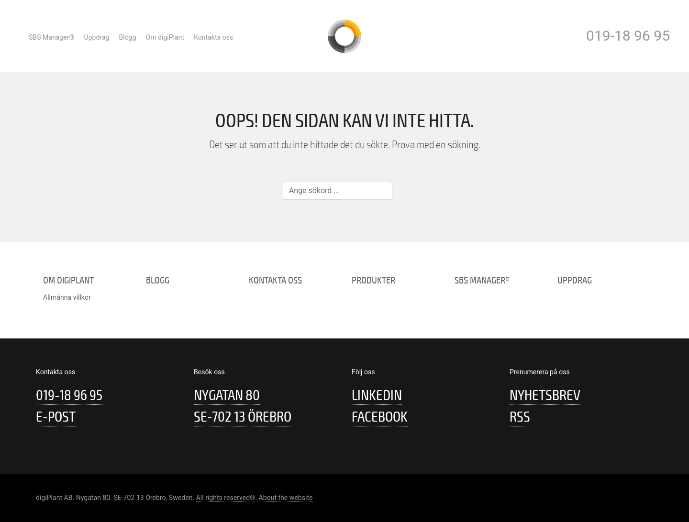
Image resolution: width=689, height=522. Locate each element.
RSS (520, 417)
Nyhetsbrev (545, 395)
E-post (56, 417)
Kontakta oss (213, 37)
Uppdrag (97, 37)
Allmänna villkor (67, 297)
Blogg (127, 37)
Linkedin (377, 395)
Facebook (380, 417)
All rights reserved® (226, 497)
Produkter (373, 280)
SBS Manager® (52, 37)
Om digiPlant (165, 37)
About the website (286, 497)
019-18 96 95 (628, 35)
